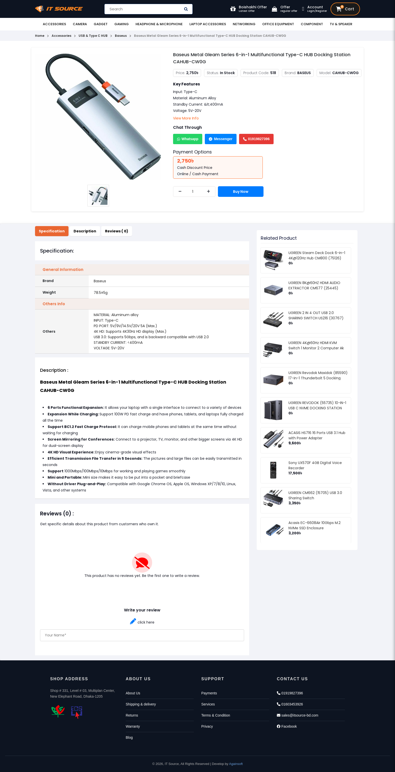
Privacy (207, 726)
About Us (133, 693)
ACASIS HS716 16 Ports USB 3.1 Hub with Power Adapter (316, 435)
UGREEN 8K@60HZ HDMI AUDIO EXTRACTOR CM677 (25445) (314, 285)
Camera (80, 24)
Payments (209, 693)
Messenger (220, 139)
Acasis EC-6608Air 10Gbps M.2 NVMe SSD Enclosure (314, 525)
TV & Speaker (341, 24)
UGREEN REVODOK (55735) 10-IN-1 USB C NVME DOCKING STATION (317, 405)
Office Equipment (278, 24)
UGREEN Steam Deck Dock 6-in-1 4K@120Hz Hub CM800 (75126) (316, 255)
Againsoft (236, 764)
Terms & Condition (215, 715)
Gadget (101, 24)
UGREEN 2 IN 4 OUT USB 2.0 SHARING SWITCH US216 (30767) (316, 315)
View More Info (186, 118)
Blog (129, 737)
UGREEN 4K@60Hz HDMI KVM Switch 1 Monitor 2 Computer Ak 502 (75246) (316, 348)
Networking (244, 24)
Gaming (121, 24)
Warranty (133, 726)
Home (39, 36)
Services (208, 704)
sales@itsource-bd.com (297, 715)
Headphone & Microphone (159, 24)
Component (312, 24)
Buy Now (240, 191)
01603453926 (290, 704)
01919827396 (256, 139)
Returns (132, 715)
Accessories (54, 24)
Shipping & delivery (141, 704)
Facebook (287, 726)
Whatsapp (188, 139)
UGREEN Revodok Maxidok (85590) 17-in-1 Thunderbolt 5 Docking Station (318, 378)
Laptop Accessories (207, 24)
